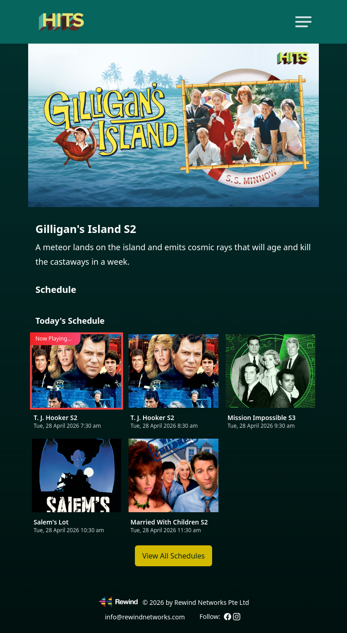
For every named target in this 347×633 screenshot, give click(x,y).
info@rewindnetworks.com (145, 617)
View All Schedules (173, 556)
